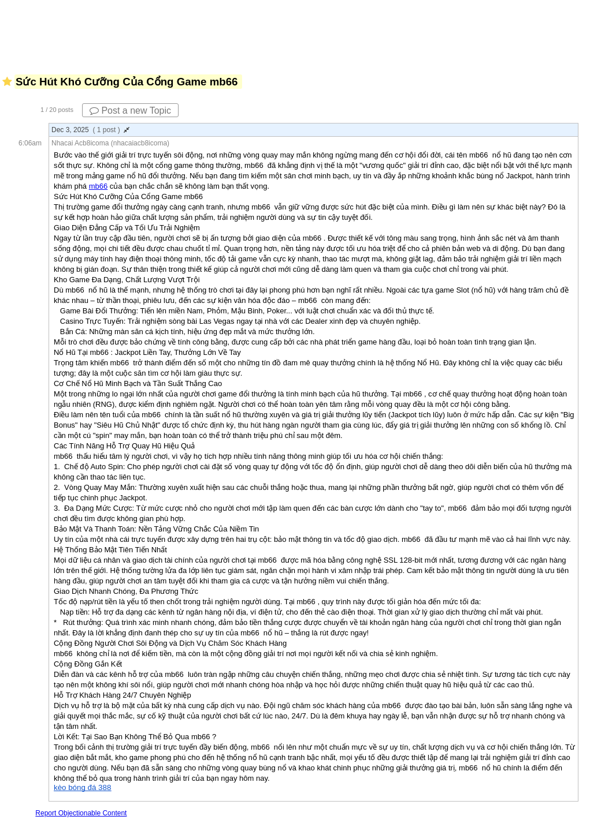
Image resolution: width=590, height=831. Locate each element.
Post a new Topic (130, 110)
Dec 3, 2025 (90, 130)
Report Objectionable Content (81, 813)
